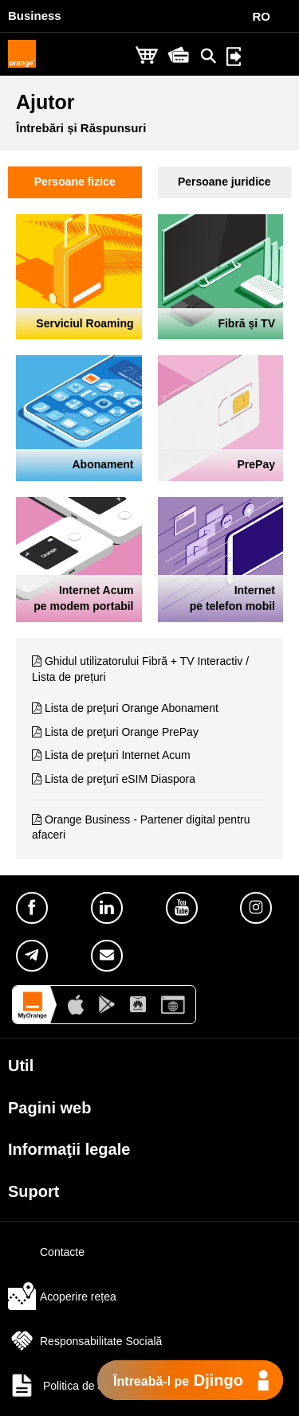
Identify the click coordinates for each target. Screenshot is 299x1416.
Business (34, 15)
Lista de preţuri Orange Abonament (131, 708)
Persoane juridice (224, 181)
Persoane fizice (75, 181)
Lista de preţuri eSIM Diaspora (120, 779)
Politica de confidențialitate (91, 1385)
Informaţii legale (69, 1149)
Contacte (46, 1252)
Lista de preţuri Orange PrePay (122, 732)
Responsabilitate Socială (85, 1341)
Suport (33, 1191)
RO (262, 16)
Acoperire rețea (62, 1296)
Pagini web (49, 1108)
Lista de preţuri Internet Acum (118, 755)
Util (20, 1065)
